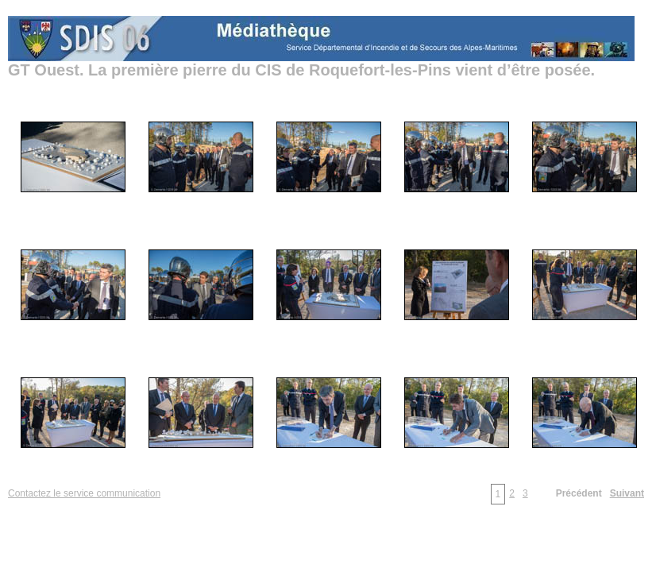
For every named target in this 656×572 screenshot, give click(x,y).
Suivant (627, 493)
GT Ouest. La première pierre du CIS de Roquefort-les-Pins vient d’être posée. (301, 70)
